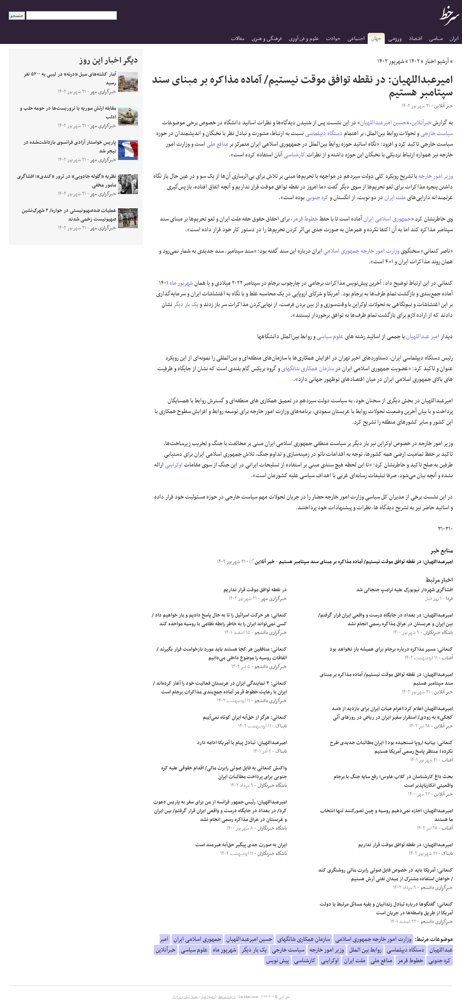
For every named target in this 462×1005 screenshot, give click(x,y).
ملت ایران (395, 197)
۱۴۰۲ (414, 61)
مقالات (237, 38)
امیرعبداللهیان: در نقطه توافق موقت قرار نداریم (405, 845)
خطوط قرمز (305, 219)
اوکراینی (174, 465)
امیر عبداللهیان (422, 336)
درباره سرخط (227, 997)
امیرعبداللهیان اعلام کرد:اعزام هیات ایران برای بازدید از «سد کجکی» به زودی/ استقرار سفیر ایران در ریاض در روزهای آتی (392, 713)
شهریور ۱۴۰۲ (390, 61)
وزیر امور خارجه (435, 176)
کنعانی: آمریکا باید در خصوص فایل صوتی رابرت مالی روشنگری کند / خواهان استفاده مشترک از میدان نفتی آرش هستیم (385, 874)
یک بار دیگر (186, 304)
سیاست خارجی (436, 133)
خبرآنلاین (421, 123)
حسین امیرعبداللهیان (383, 123)
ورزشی (395, 38)
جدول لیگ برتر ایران (185, 997)
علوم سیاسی (330, 336)
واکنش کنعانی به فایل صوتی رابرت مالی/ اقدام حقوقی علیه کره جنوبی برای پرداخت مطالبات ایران (224, 772)
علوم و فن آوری (304, 38)
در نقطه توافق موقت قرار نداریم (255, 590)
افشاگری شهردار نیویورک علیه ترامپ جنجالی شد (404, 590)
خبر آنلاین (262, 562)
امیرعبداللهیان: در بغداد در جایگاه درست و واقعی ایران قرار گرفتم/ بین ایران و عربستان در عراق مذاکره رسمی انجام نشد (385, 619)
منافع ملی (217, 144)
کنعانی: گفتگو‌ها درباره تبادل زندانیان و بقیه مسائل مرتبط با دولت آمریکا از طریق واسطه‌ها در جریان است (386, 908)
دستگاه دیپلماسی (324, 133)
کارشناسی (294, 155)
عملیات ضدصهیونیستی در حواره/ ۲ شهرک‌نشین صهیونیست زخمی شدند (69, 215)
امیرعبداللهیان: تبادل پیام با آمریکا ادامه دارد (242, 743)
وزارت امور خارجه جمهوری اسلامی (361, 251)
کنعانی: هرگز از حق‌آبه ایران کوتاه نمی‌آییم (245, 717)
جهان (376, 38)
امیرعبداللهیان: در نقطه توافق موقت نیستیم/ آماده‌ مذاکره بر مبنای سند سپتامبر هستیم (366, 562)
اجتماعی (356, 38)
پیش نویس (277, 961)
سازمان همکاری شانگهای (307, 369)
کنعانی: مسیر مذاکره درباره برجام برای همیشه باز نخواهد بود (391, 649)
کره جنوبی (317, 197)
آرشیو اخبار (437, 61)
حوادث (333, 38)
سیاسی (436, 38)
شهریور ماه (181, 283)
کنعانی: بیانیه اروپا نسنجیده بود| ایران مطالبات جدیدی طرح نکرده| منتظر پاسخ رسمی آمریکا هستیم (391, 747)
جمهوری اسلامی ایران (387, 219)
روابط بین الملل (365, 950)
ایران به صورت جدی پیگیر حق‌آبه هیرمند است (241, 845)
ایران (454, 38)
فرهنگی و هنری (267, 38)
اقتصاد (415, 38)
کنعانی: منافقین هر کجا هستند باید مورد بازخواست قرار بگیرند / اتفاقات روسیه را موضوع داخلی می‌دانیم (222, 653)
